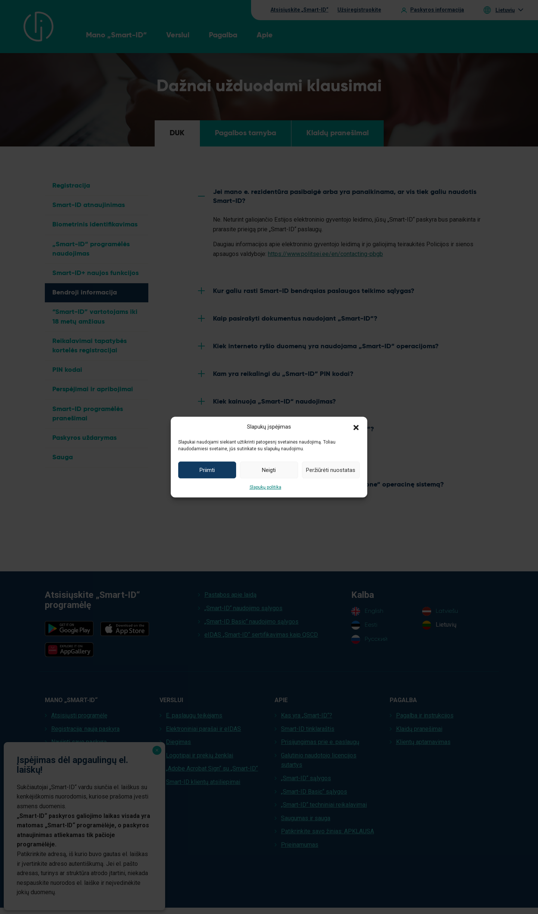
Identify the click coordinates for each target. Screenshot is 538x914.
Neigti (269, 470)
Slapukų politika (265, 487)
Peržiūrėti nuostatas (330, 470)
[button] (356, 426)
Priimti (207, 470)
